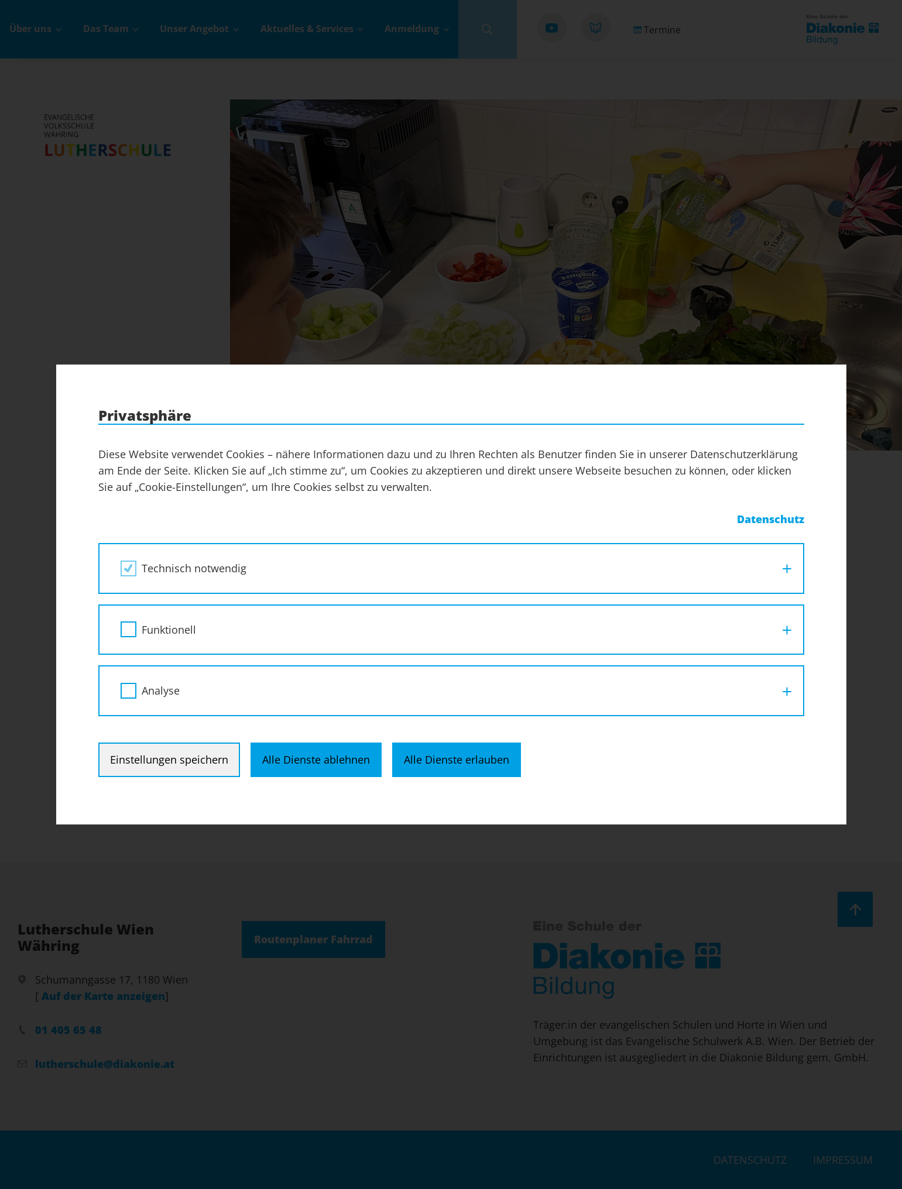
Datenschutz (770, 519)
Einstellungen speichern (169, 759)
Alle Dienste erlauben (456, 759)
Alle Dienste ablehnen (316, 759)
